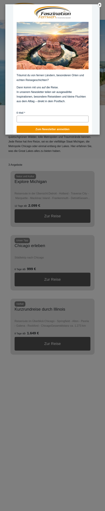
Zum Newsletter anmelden (52, 129)
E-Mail (20, 112)
